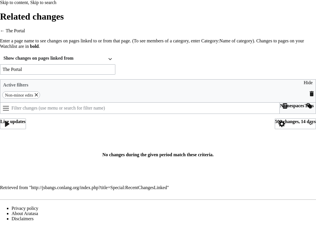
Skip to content (14, 2)
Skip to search (43, 2)
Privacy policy (25, 208)
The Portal (15, 30)
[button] (308, 85)
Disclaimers (22, 218)
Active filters (16, 84)
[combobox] (57, 59)
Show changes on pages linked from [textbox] (38, 58)
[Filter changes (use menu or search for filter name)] (140, 108)
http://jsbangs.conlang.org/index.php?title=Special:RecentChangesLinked (99, 187)
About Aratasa (25, 213)
